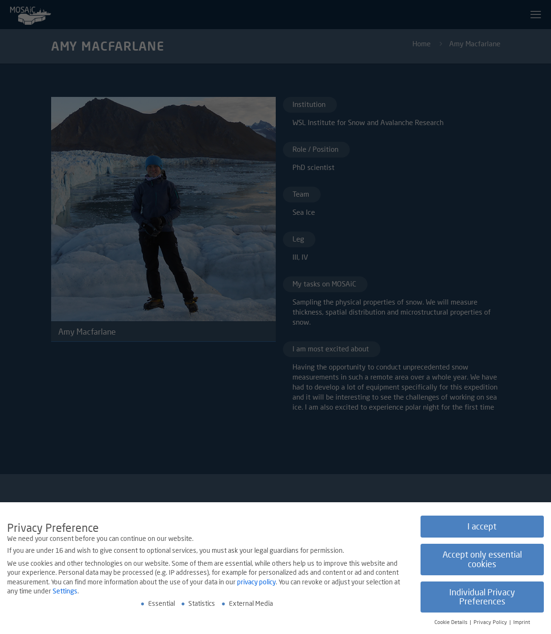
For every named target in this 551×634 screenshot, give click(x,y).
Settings (65, 592)
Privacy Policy (491, 623)
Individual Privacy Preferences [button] (482, 598)
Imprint (521, 623)
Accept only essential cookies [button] (482, 560)
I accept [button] (482, 528)
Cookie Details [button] (451, 623)
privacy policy (256, 583)
